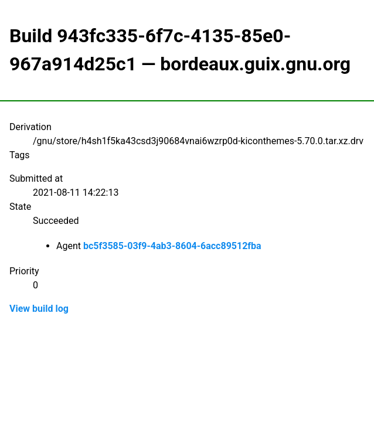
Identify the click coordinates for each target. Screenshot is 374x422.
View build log (39, 308)
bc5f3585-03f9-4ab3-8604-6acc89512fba (172, 245)
